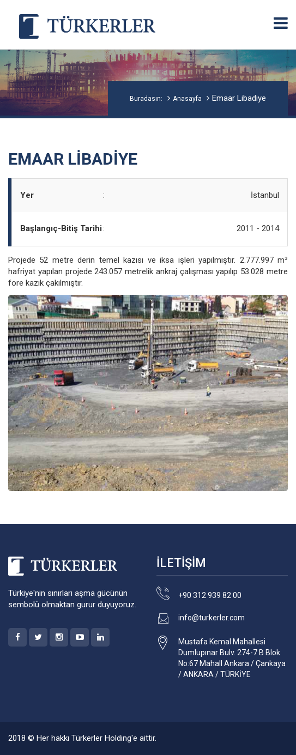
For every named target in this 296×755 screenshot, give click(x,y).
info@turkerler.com (211, 617)
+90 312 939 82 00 (209, 595)
